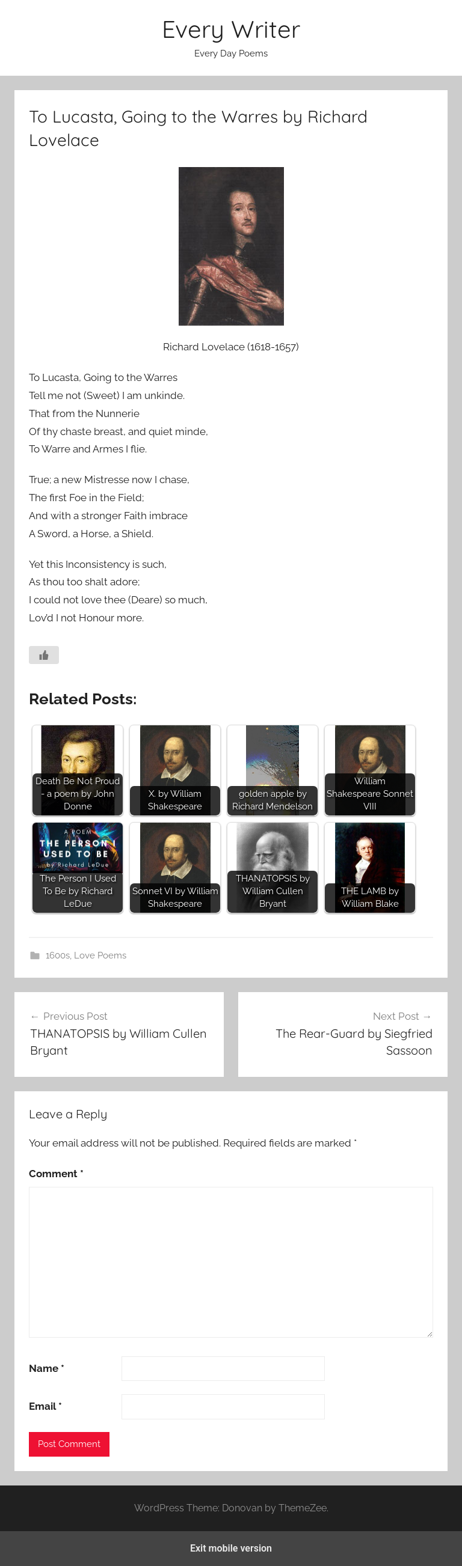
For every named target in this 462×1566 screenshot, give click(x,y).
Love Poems (100, 955)
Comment (56, 1174)
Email (45, 1406)
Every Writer (231, 29)
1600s (58, 955)
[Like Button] (44, 655)
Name (46, 1368)
